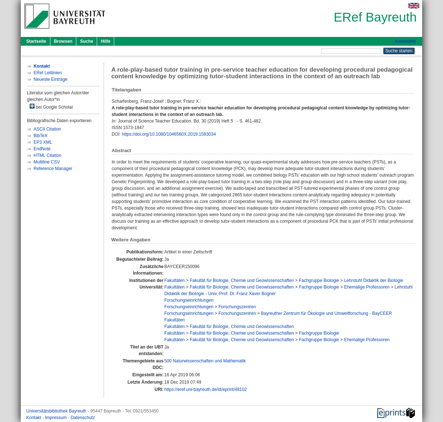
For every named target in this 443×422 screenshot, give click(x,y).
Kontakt (34, 417)
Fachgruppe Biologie (319, 280)
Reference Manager (53, 168)
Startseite (36, 41)
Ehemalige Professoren (367, 287)
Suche (86, 41)
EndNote (42, 148)
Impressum (56, 417)
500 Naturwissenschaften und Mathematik (205, 360)
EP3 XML (43, 142)
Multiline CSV (47, 162)
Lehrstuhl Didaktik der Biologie (373, 280)
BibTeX (40, 135)
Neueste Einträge (51, 79)
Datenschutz (82, 417)
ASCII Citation (47, 129)
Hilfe (105, 41)
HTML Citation (47, 155)
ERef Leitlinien (48, 72)
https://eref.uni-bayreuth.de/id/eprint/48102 (205, 389)
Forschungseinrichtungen (188, 300)
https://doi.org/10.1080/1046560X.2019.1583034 (169, 134)
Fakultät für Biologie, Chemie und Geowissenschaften (242, 280)
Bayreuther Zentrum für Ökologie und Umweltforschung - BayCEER (326, 313)
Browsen (63, 41)
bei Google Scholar (51, 106)
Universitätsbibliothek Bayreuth (57, 411)
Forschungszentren (237, 306)
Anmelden (405, 41)
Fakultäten (174, 280)
